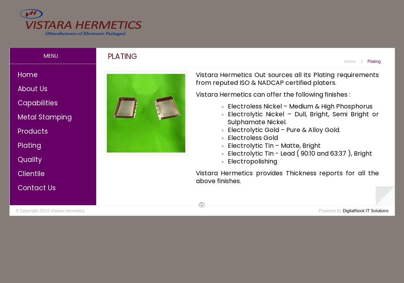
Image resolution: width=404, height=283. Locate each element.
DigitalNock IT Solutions (366, 210)
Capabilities (38, 103)
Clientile (31, 173)
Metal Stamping (45, 117)
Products (33, 131)
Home (28, 74)
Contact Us (37, 188)
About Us (33, 89)
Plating (29, 145)
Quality (30, 159)
